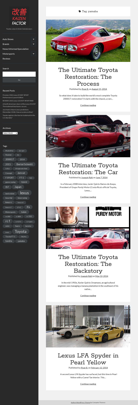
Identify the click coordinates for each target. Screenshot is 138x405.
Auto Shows (8, 39)
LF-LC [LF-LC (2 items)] (19, 207)
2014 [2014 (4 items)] (22, 159)
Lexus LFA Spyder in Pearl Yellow (88, 326)
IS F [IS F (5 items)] (7, 187)
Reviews (6, 58)
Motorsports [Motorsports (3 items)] (10, 212)
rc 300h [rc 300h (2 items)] (18, 216)
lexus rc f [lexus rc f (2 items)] (8, 207)
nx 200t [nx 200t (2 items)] (7, 216)
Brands (6, 44)
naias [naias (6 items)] (23, 211)
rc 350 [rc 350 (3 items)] (29, 216)
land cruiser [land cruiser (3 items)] (9, 194)
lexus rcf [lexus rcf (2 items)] (20, 202)
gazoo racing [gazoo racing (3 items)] (10, 182)
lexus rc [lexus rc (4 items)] (8, 202)
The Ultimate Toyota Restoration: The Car (88, 136)
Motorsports (9, 53)
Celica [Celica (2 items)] (7, 168)
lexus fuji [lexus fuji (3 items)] (8, 198)
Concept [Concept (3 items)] (8, 173)
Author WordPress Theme (80, 402)
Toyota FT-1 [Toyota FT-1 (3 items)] (10, 236)
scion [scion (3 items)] (7, 226)
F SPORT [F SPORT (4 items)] (9, 177)
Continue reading (88, 105)
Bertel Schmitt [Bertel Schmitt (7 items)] (24, 164)
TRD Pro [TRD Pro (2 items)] (23, 236)
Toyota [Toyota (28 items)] (21, 231)
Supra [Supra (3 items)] (17, 226)
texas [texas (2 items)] (7, 232)
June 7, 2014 (101, 177)
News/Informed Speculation (16, 49)
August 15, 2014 (99, 89)
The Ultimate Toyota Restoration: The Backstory (88, 228)
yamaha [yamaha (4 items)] (21, 241)
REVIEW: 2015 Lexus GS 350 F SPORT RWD (18, 101)
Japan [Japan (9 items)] (18, 186)
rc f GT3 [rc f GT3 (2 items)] (18, 221)
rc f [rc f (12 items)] (7, 221)
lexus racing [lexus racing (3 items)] (22, 198)
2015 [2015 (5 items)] (8, 164)
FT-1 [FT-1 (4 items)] (21, 177)
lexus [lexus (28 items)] (24, 192)
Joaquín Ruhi (87, 177)
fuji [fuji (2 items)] (31, 178)
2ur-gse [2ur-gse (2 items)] (21, 151)
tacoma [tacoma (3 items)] (28, 226)
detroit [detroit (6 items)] (21, 173)
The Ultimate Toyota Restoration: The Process (88, 41)
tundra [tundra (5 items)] (8, 241)
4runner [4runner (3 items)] (8, 155)
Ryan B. (85, 89)
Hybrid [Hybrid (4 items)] (24, 182)
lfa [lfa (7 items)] (28, 206)
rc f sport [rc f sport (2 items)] (29, 221)
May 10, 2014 (101, 276)
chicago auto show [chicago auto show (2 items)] (21, 168)
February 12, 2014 (99, 367)
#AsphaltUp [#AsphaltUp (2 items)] (9, 151)
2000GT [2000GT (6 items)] (9, 159)
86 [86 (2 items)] (18, 155)
